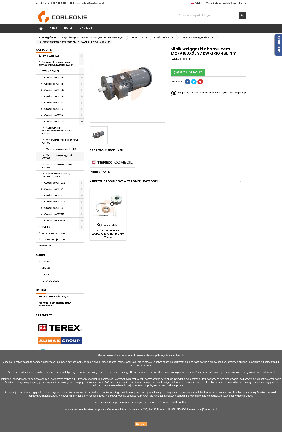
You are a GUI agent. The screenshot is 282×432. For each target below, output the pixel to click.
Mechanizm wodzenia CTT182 (57, 166)
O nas (53, 28)
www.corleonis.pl (147, 355)
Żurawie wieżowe (49, 55)
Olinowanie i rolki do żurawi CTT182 (60, 141)
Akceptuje (140, 424)
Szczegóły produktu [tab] (106, 150)
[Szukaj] (211, 15)
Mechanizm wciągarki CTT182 (57, 157)
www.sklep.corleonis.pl (121, 355)
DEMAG (45, 268)
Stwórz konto (238, 2)
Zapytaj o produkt (188, 72)
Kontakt (86, 28)
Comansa (47, 261)
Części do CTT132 (54, 90)
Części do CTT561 (54, 208)
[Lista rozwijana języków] (198, 3)
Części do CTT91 (53, 77)
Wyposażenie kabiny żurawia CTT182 (56, 175)
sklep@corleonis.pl (93, 2)
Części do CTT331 (54, 195)
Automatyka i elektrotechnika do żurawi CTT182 (57, 130)
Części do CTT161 (53, 102)
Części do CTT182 (54, 121)
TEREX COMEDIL (51, 71)
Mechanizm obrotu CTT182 (61, 149)
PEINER (46, 226)
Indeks (175, 59)
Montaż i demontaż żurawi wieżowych (55, 304)
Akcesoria (45, 245)
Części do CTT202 (54, 182)
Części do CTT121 (53, 84)
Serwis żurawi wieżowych (54, 296)
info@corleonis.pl (207, 409)
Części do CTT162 (54, 109)
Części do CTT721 (54, 214)
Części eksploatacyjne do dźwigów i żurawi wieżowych (56, 63)
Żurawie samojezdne (52, 239)
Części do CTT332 (54, 201)
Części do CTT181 (53, 115)
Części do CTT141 (54, 96)
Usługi (68, 28)
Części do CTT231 (54, 189)
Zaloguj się (219, 2)
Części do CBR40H (55, 220)
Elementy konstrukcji (52, 233)
